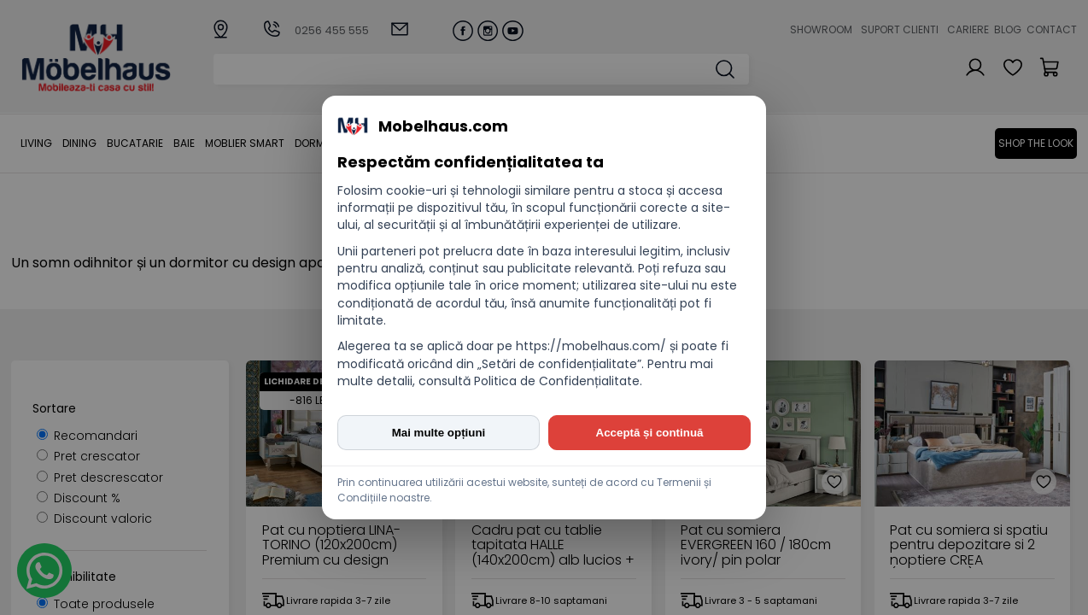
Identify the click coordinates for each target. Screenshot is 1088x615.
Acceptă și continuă (650, 432)
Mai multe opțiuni (439, 432)
